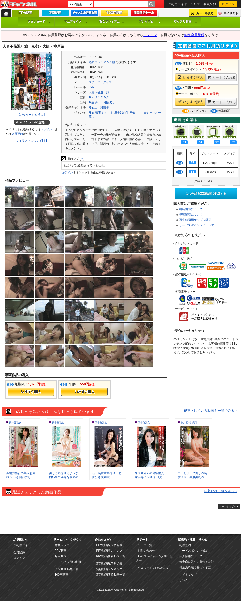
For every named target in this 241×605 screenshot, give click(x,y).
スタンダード (39, 21)
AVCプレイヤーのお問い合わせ (154, 558)
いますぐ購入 (190, 77)
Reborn (93, 87)
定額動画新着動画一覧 (110, 574)
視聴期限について (190, 209)
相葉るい (110, 102)
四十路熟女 (15, 422)
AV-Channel (18, 4)
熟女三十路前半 (99, 107)
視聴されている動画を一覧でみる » (210, 410)
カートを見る (205, 13)
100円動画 (61, 574)
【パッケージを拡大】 (31, 114)
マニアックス (75, 21)
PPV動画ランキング (109, 550)
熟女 (91, 112)
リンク (183, 580)
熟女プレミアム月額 (102, 62)
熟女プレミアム (111, 21)
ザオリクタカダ (99, 97)
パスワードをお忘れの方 (154, 568)
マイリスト (231, 13)
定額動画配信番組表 (109, 563)
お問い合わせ (146, 550)
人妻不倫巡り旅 (99, 92)
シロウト (107, 112)
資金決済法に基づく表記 (195, 567)
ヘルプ (195, 4)
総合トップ (62, 545)
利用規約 (185, 545)
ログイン (228, 4)
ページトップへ (227, 506)
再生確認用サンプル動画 (195, 220)
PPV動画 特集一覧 (67, 569)
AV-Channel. (117, 590)
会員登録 (210, 4)
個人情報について (190, 556)
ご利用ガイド (177, 4)
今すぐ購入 (31, 392)
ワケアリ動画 (185, 21)
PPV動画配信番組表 (109, 545)
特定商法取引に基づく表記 (196, 562)
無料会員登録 (194, 35)
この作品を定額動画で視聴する (206, 193)
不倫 (132, 112)
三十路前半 (121, 112)
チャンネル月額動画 (68, 562)
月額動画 (60, 556)
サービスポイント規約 (193, 550)
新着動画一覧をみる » (220, 491)
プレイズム (150, 21)
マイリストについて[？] (31, 140)
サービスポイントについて (196, 225)
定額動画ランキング (109, 569)
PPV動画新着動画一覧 (110, 556)
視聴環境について (190, 214)
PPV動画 (60, 550)
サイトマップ (188, 574)
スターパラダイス (100, 82)
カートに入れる (221, 77)
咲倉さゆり (96, 102)
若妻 (98, 112)
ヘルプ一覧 (145, 545)
